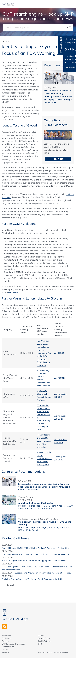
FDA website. (14, 292)
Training (5, 663)
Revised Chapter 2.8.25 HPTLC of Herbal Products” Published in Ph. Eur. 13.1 (36, 558)
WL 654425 (59, 354)
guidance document (11, 197)
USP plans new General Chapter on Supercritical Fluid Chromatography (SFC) (36, 568)
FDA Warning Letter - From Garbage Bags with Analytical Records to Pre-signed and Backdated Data (37, 586)
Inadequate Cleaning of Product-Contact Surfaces (42, 400)
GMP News (6, 657)
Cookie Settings (44, 663)
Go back (10, 606)
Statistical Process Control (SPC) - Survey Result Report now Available (35, 600)
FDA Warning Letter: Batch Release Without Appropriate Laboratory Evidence (34, 577)
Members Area (8, 668)
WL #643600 (60, 381)
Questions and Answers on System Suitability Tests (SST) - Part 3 (33, 594)
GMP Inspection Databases (13, 666)
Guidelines (6, 660)
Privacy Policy (44, 660)
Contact (5, 671)
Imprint (41, 657)
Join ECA (5, 674)
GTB (40, 666)
